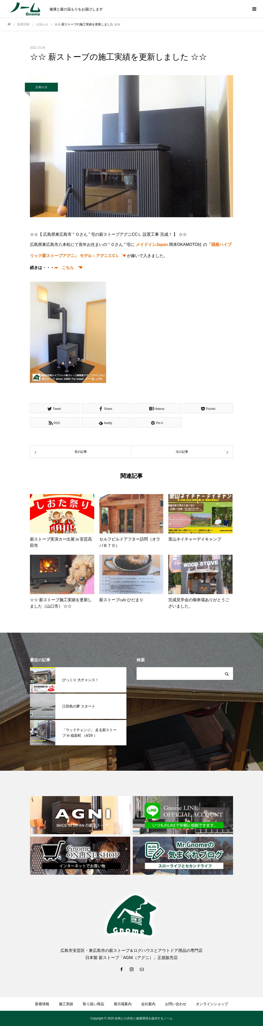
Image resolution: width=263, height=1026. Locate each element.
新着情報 (42, 1004)
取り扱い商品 (93, 1004)
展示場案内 (123, 1004)
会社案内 (148, 1004)
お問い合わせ (175, 1004)
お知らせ (41, 87)
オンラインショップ (212, 1004)
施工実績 (66, 1004)
